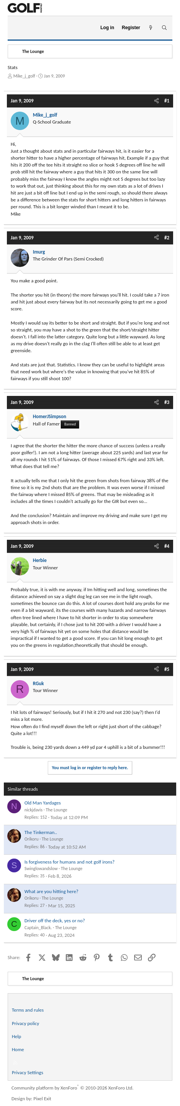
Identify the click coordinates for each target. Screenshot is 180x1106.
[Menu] (16, 28)
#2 (166, 238)
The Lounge (56, 810)
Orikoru (31, 839)
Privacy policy (25, 1023)
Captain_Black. (38, 927)
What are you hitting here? (51, 891)
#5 (166, 669)
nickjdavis (33, 810)
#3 (166, 402)
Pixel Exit (43, 1098)
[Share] (156, 100)
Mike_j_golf (24, 76)
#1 (166, 101)
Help (16, 1036)
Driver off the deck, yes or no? (54, 920)
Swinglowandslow (41, 868)
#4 (166, 546)
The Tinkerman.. (40, 832)
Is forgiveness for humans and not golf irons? (69, 862)
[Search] (164, 28)
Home (18, 1049)
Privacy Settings (27, 1072)
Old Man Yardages (42, 803)
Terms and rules (28, 1010)
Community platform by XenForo (72, 1088)
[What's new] (150, 28)
